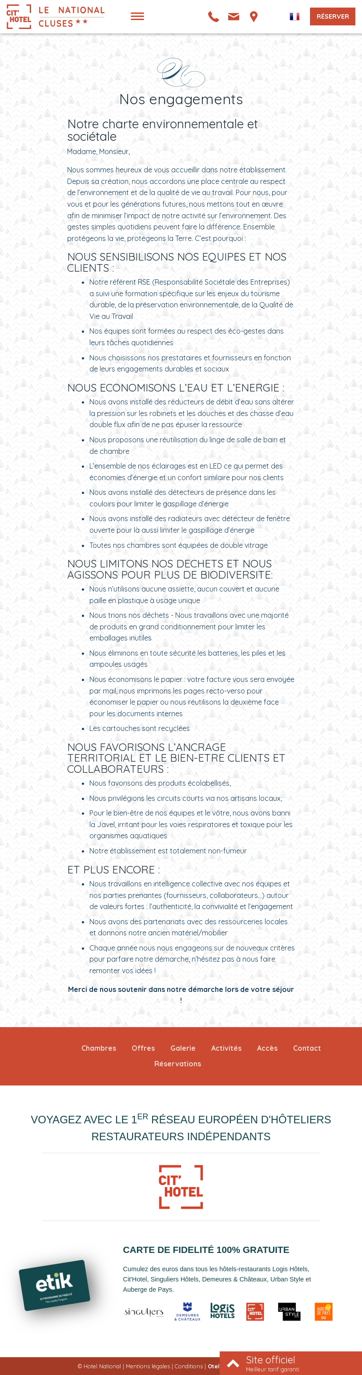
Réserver (333, 16)
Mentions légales (148, 1366)
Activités (226, 1048)
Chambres (98, 1048)
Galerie (183, 1048)
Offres (143, 1048)
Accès (267, 1048)
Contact (307, 1048)
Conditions (189, 1366)
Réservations (177, 1063)
